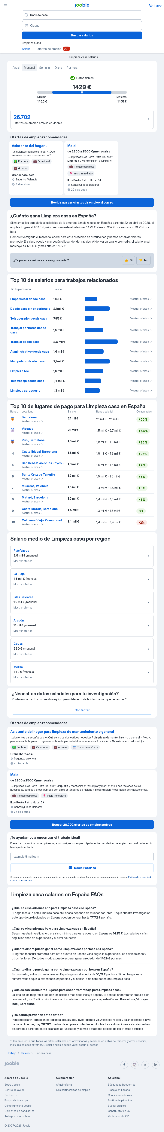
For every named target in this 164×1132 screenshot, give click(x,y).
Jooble (26, 1125)
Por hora (72, 67)
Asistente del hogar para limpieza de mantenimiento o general (28, 146)
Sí (128, 260)
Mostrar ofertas (141, 299)
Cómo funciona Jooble (18, 1105)
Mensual (29, 67)
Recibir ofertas (82, 868)
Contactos (11, 1095)
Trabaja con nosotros (17, 1116)
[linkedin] (155, 1065)
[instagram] (134, 1065)
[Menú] (5, 5)
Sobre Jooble (12, 1084)
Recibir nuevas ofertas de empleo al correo (82, 202)
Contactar (82, 710)
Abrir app (155, 5)
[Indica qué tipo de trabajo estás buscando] (82, 15)
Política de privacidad (139, 877)
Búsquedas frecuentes (121, 1084)
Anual (16, 67)
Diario (58, 67)
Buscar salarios (82, 35)
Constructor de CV (119, 1110)
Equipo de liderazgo (16, 1100)
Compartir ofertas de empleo (73, 1089)
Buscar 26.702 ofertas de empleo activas (82, 825)
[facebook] (124, 1065)
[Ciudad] (82, 25)
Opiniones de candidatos (19, 1110)
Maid (71, 146)
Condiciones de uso (21, 880)
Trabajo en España (119, 1089)
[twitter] (145, 1065)
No (143, 260)
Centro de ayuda (15, 1089)
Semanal (44, 67)
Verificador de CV (118, 1116)
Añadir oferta (64, 1084)
